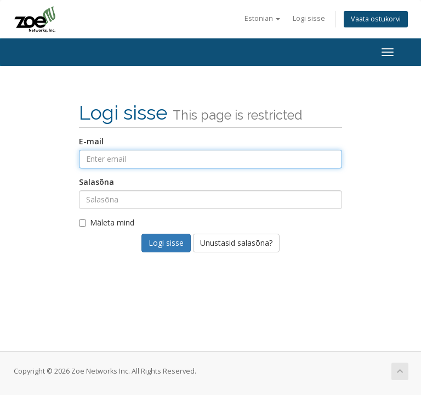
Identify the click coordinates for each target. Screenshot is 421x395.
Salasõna (96, 182)
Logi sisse (309, 18)
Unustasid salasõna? (236, 243)
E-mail (91, 141)
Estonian (262, 18)
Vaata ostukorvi (376, 19)
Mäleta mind (106, 222)
